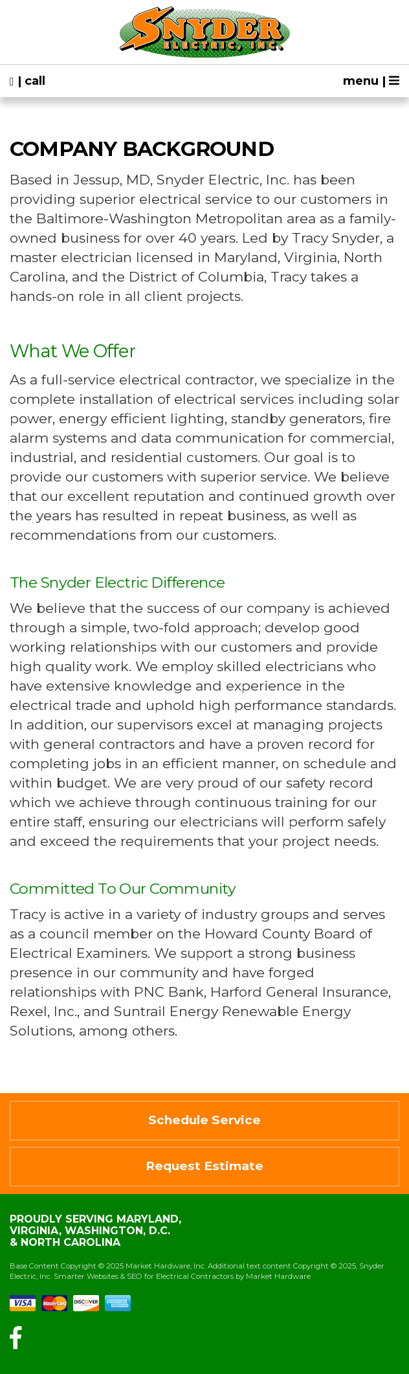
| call (27, 80)
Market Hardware (278, 1276)
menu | (371, 80)
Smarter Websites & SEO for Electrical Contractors (144, 1276)
